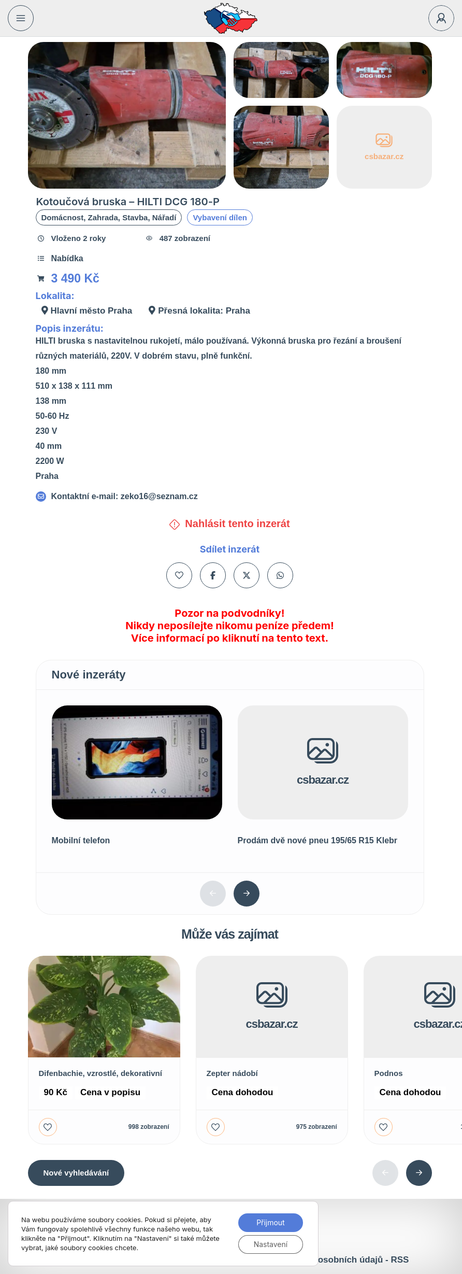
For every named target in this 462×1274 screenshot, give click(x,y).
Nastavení (270, 1244)
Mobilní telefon (81, 840)
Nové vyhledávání (76, 1172)
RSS (400, 1260)
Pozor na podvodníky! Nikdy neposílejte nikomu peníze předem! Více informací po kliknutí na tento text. (229, 625)
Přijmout (270, 1222)
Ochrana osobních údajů (331, 1260)
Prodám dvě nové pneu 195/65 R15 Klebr (318, 840)
